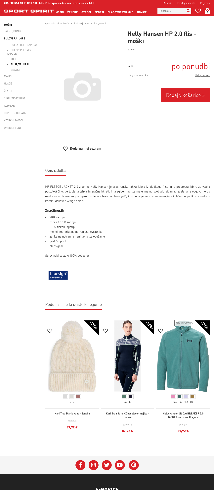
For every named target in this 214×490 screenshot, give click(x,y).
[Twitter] (107, 465)
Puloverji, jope (14, 38)
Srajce (15, 69)
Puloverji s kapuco (24, 44)
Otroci (86, 12)
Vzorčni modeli (14, 120)
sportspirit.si (52, 23)
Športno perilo (14, 98)
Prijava (205, 3)
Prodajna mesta (186, 3)
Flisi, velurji (20, 64)
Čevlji (8, 90)
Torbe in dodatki (15, 113)
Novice (142, 12)
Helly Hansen (202, 75)
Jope (14, 59)
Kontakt (167, 3)
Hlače (8, 83)
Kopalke (9, 105)
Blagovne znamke (120, 12)
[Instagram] (94, 465)
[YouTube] (120, 465)
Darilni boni (12, 127)
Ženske (72, 12)
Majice (8, 76)
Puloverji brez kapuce (19, 51)
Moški (60, 12)
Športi (99, 12)
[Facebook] (80, 465)
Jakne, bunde (13, 31)
